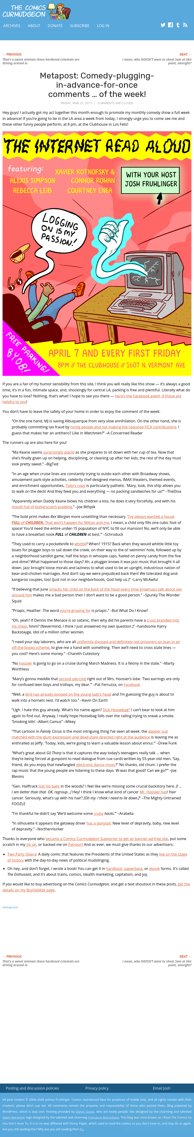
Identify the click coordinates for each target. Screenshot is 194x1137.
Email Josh (161, 1088)
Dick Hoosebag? (116, 709)
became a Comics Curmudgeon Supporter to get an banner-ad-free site (107, 838)
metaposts (10, 907)
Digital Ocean (85, 1111)
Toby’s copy (75, 485)
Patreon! (75, 844)
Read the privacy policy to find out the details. (154, 1108)
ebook (154, 868)
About (34, 25)
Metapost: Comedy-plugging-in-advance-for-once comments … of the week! (97, 85)
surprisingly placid (58, 452)
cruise (98, 813)
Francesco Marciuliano (103, 1117)
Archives (11, 25)
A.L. (81, 1129)
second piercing (72, 678)
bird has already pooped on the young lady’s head (68, 694)
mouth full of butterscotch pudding (42, 506)
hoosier (25, 663)
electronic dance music (96, 764)
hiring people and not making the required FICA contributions (123, 427)
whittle (80, 543)
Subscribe (79, 25)
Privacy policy (97, 1088)
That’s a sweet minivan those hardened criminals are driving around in (41, 61)
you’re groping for (75, 610)
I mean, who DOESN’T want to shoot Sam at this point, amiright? (156, 61)
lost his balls (49, 786)
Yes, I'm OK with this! (156, 1119)
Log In (103, 25)
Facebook (132, 684)
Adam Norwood (13, 1117)
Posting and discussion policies (32, 1088)
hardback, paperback (124, 868)
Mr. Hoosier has (153, 791)
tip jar (31, 844)
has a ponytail (98, 823)
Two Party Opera (21, 854)
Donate (55, 25)
